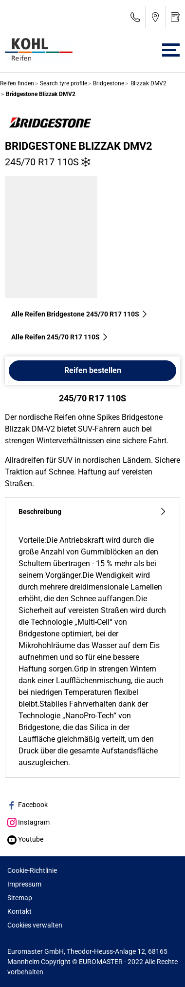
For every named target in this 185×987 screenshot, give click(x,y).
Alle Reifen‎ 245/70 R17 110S (60, 337)
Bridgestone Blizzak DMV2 (78, 145)
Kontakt (19, 911)
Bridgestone (108, 83)
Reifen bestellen (92, 370)
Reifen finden (17, 83)
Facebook (27, 805)
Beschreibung (92, 512)
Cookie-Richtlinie (32, 870)
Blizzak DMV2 (147, 83)
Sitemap (19, 898)
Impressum (24, 884)
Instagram (28, 822)
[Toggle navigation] (171, 50)
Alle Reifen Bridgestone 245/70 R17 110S (79, 314)
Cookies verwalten (34, 925)
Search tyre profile (62, 83)
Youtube (25, 839)
